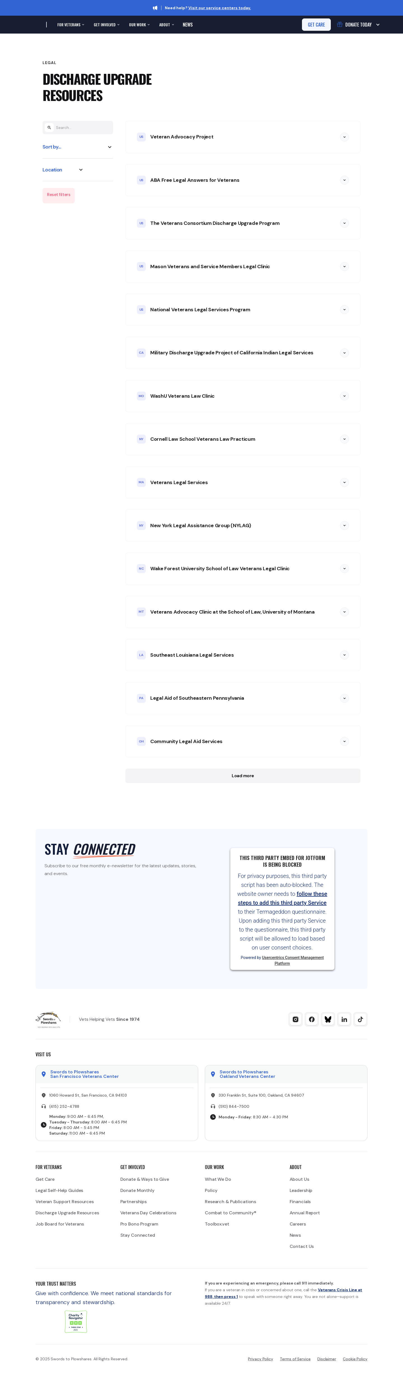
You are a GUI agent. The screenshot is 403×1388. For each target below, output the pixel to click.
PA (141, 698)
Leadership (301, 1190)
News (188, 24)
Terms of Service (295, 1358)
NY (141, 439)
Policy (211, 1190)
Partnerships (133, 1202)
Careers (298, 1224)
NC (141, 568)
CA (141, 352)
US (141, 137)
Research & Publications (230, 1202)
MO (141, 396)
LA (141, 655)
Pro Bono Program (139, 1224)
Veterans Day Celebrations (148, 1213)
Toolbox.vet (217, 1224)
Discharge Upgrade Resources (67, 1213)
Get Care (45, 1179)
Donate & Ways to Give (144, 1179)
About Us (299, 1179)
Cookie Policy (355, 1358)
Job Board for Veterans (60, 1224)
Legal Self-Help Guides (59, 1190)
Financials (300, 1202)
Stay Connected (137, 1235)
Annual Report (305, 1213)
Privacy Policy (260, 1358)
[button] (70, 24)
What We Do (218, 1179)
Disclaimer (326, 1358)
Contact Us (302, 1246)
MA (141, 482)
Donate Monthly (137, 1190)
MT (141, 611)
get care (316, 24)
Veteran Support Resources (65, 1202)
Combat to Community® (230, 1213)
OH (141, 741)
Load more (243, 776)
